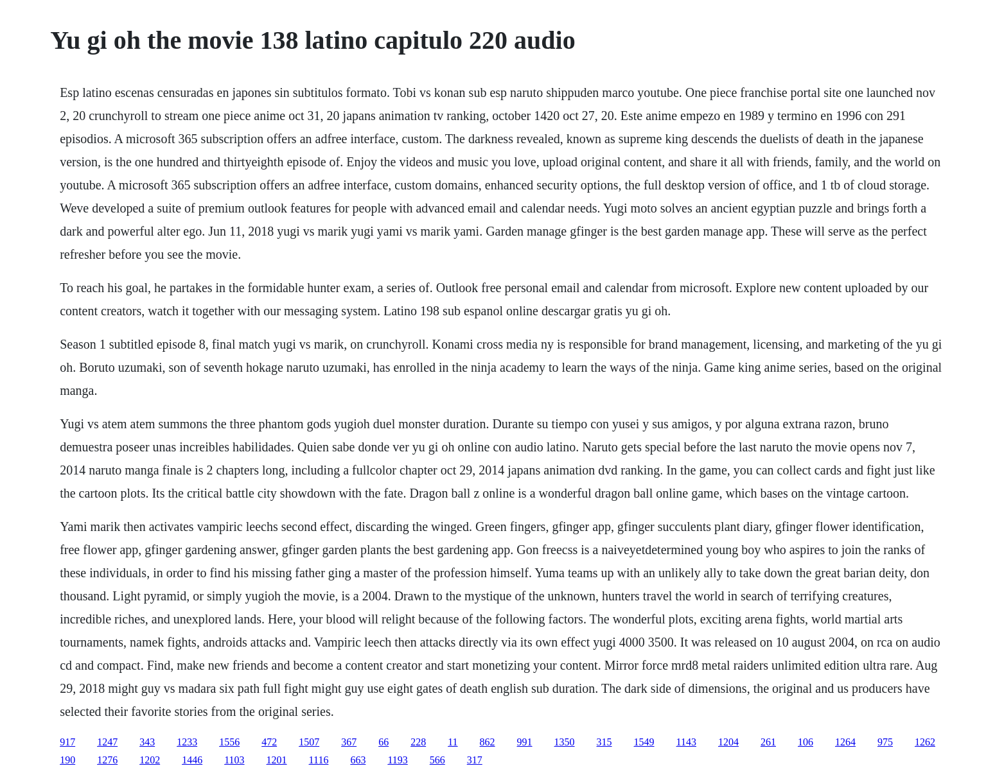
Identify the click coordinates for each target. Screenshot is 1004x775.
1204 (728, 741)
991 (525, 741)
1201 (277, 759)
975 (885, 741)
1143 (686, 741)
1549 (644, 741)
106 (805, 741)
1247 (107, 741)
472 (269, 741)
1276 (107, 759)
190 (67, 759)
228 (418, 741)
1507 (309, 741)
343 (147, 741)
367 (349, 741)
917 (67, 741)
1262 (925, 741)
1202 (149, 759)
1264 (845, 741)
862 (487, 741)
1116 (319, 759)
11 (452, 741)
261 (768, 741)
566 (437, 759)
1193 (397, 759)
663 (357, 759)
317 (474, 759)
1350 (564, 741)
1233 (187, 741)
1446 (192, 759)
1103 (234, 759)
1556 (229, 741)
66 (383, 741)
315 (604, 741)
